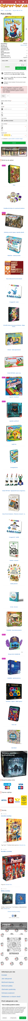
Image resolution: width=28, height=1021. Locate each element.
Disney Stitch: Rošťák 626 (14, 654)
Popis (3, 96)
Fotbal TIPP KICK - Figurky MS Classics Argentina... (14, 490)
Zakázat (4, 1018)
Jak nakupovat (7, 978)
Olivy (14, 185)
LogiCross (14, 444)
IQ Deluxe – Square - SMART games (14, 701)
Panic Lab (14, 724)
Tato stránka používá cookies (11, 1005)
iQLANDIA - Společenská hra (14, 678)
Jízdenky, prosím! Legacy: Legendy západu (14, 232)
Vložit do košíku (20, 68)
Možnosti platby (7, 986)
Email (2, 106)
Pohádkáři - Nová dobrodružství (14, 630)
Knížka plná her (14, 583)
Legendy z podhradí (14, 421)
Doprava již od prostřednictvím (15, 78)
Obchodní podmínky (9, 989)
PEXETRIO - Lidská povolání (14, 255)
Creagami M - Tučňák (14, 537)
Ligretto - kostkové (14, 397)
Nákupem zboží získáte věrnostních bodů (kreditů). (14, 82)
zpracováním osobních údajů (16, 138)
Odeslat (14, 143)
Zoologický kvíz (14, 467)
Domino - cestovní (14, 560)
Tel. (2, 112)
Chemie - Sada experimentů (14, 349)
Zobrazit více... (22, 845)
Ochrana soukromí (8, 993)
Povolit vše (22, 1018)
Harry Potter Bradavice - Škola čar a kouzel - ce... (14, 514)
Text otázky (4, 123)
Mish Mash (14, 748)
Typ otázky (3, 118)
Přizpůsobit (13, 1018)
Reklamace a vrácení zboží (11, 996)
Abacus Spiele (24, 45)
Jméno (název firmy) (6, 100)
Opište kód (4, 133)
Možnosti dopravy (8, 982)
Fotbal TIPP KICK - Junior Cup (14, 373)
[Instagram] (14, 944)
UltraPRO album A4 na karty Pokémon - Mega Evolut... (14, 326)
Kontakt (4, 975)
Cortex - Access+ (14, 607)
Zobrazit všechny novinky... (14, 911)
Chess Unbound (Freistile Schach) (14, 278)
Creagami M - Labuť (14, 302)
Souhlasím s (12, 138)
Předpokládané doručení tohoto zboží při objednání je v (14, 73)
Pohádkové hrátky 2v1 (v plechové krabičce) (14, 208)
